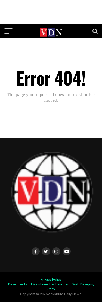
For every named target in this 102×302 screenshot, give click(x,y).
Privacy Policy (51, 279)
